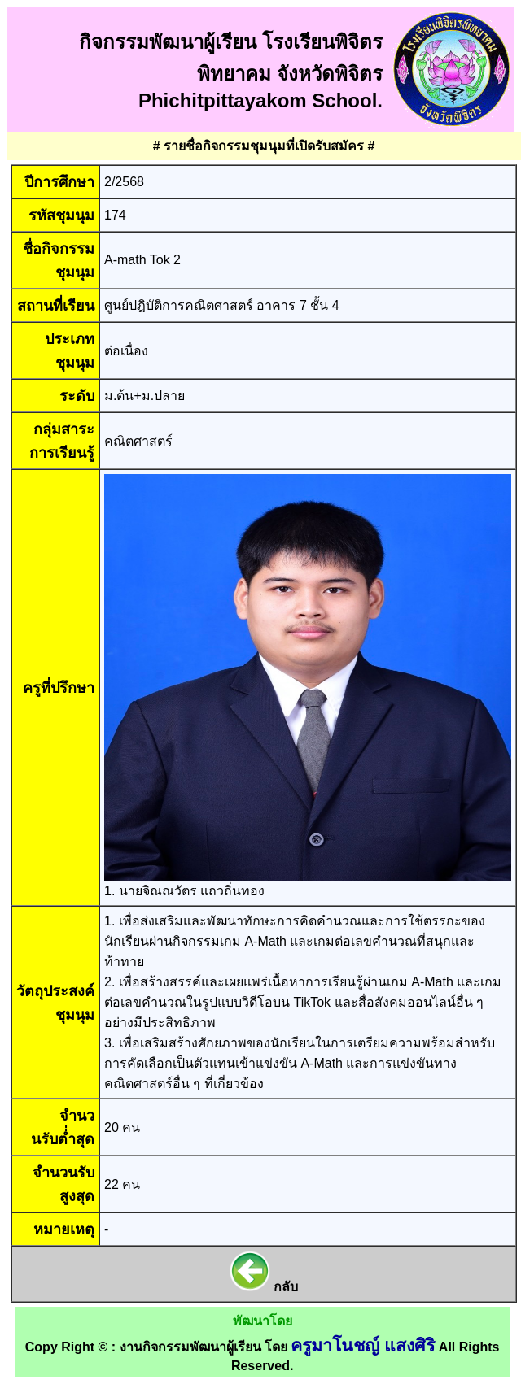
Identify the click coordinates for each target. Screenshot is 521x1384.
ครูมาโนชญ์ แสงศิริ (363, 1346)
